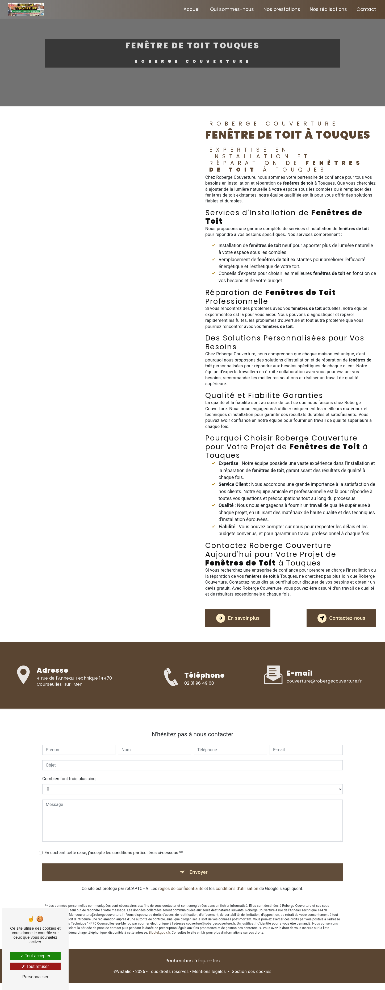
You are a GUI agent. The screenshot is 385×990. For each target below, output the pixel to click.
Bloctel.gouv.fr (159, 924)
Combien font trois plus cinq (68, 769)
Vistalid (124, 971)
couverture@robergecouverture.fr (324, 672)
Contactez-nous (341, 618)
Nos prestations (281, 9)
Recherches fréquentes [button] (192, 961)
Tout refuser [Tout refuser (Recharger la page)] (35, 966)
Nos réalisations (328, 9)
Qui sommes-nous (232, 9)
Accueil (191, 9)
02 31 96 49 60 (199, 692)
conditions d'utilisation (237, 879)
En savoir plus (238, 618)
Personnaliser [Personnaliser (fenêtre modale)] (35, 977)
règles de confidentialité (180, 879)
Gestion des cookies (251, 971)
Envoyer (199, 863)
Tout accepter (35, 956)
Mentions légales (209, 971)
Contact (366, 9)
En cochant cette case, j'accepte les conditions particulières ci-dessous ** (113, 843)
